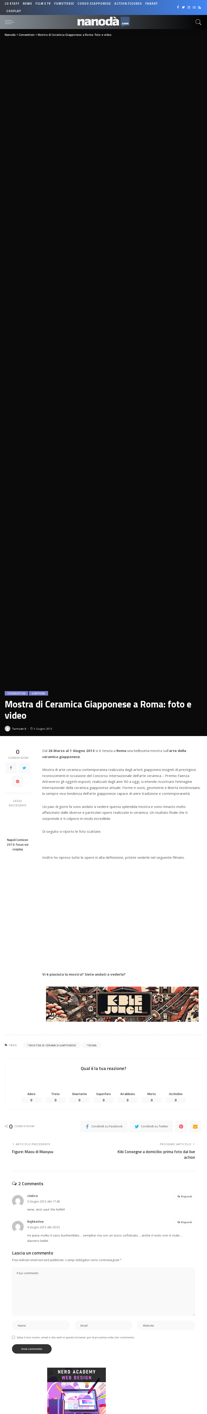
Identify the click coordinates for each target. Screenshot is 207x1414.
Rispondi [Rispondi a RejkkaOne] (186, 1222)
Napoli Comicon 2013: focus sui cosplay (17, 844)
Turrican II (19, 728)
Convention (16, 693)
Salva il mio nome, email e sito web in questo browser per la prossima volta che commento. (76, 1337)
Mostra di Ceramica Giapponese (52, 1045)
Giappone (38, 693)
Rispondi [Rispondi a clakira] (186, 1196)
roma (92, 1045)
